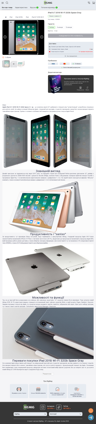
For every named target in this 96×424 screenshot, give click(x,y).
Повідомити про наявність (71, 36)
